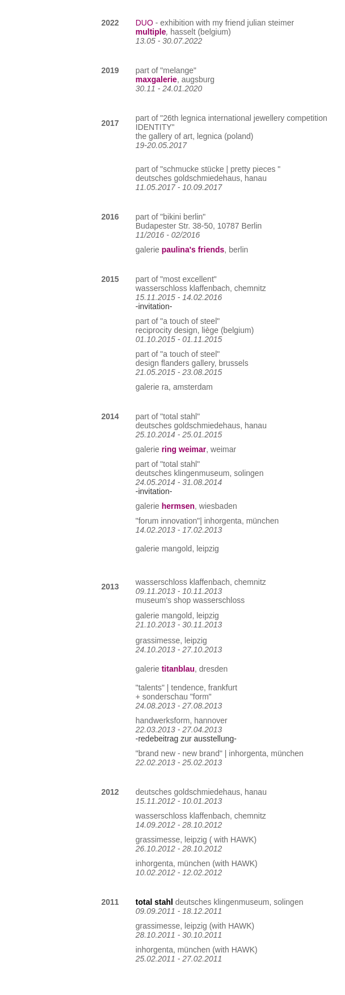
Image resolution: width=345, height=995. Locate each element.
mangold (177, 548)
